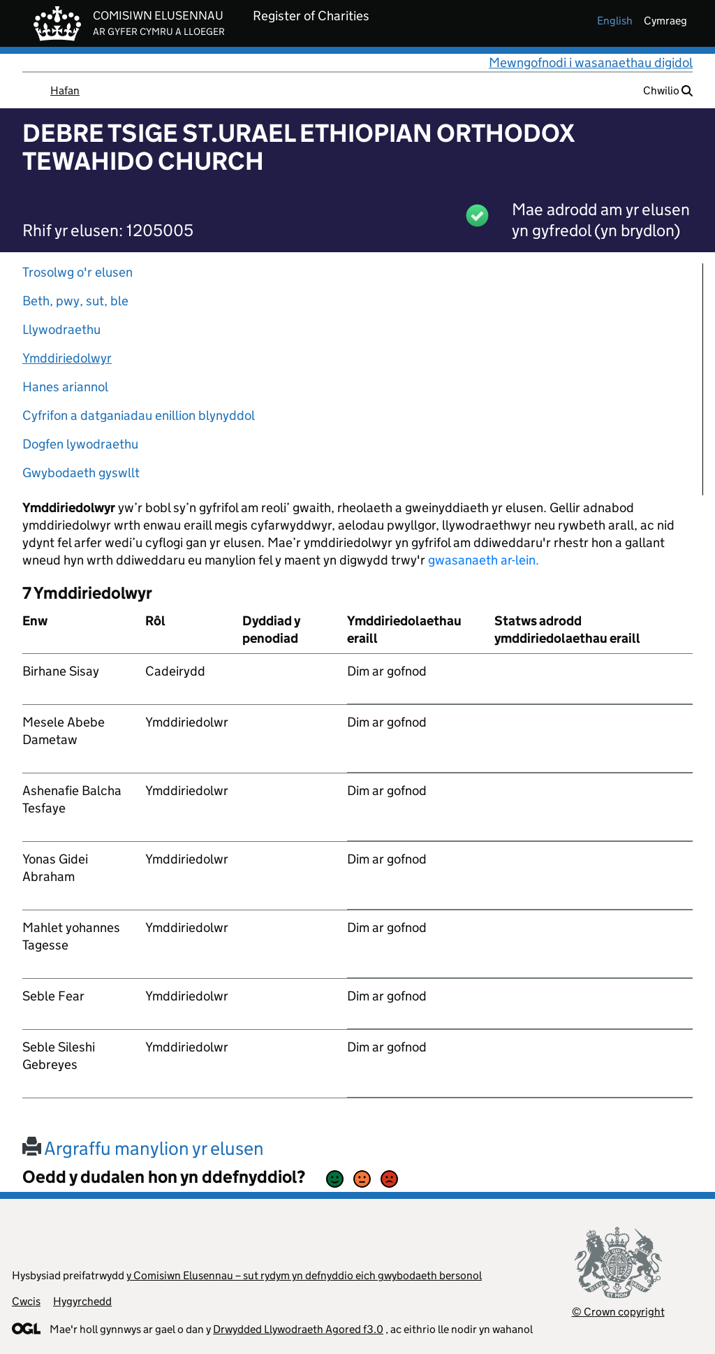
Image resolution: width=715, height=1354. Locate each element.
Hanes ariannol (65, 387)
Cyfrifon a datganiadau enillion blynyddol (138, 415)
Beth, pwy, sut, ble (75, 301)
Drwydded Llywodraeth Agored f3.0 (298, 1329)
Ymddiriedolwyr (67, 358)
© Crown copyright (618, 1311)
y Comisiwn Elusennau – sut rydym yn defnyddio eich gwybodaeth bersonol (304, 1275)
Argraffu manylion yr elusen (143, 1148)
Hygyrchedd (82, 1301)
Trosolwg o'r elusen (77, 272)
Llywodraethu (61, 329)
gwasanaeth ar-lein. (483, 560)
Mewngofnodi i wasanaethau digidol (591, 62)
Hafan (65, 90)
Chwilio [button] (668, 90)
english (615, 20)
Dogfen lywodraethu (80, 444)
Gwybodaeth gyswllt (81, 473)
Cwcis (26, 1301)
